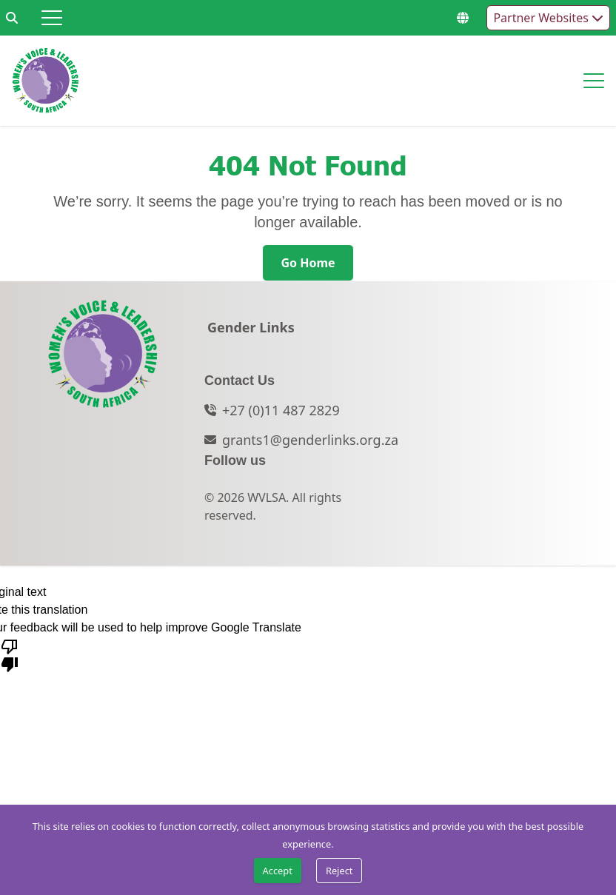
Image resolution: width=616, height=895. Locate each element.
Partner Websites (548, 18)
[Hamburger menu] (51, 17)
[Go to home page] (45, 80)
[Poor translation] (10, 654)
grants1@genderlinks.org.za (310, 440)
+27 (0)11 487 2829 (281, 410)
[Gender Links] (251, 331)
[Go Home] (307, 262)
